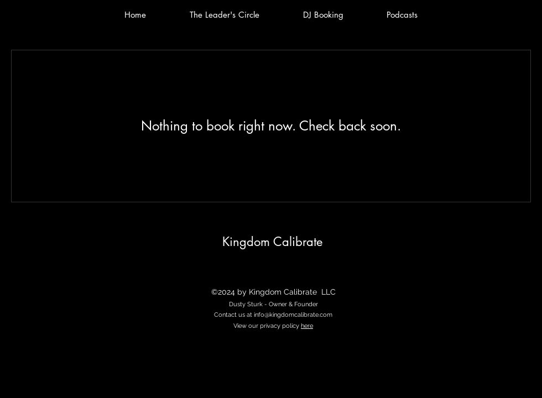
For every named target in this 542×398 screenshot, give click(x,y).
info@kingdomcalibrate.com (293, 314)
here (307, 325)
